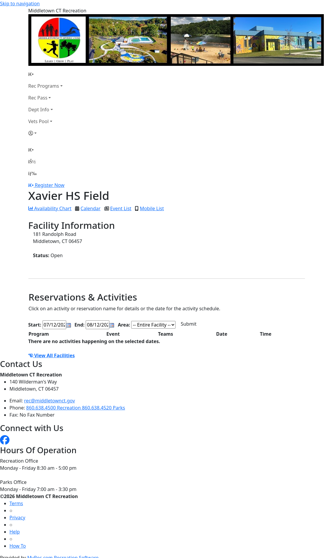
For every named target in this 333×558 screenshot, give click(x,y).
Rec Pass (38, 97)
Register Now (49, 185)
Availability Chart (50, 208)
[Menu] (32, 173)
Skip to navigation (20, 3)
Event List (120, 208)
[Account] (45, 133)
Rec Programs (43, 86)
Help (14, 531)
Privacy (17, 517)
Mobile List (152, 208)
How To (17, 546)
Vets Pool (38, 121)
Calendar (91, 208)
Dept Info (38, 109)
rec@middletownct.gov (49, 400)
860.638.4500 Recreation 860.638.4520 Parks (75, 407)
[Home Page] (45, 74)
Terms (16, 503)
